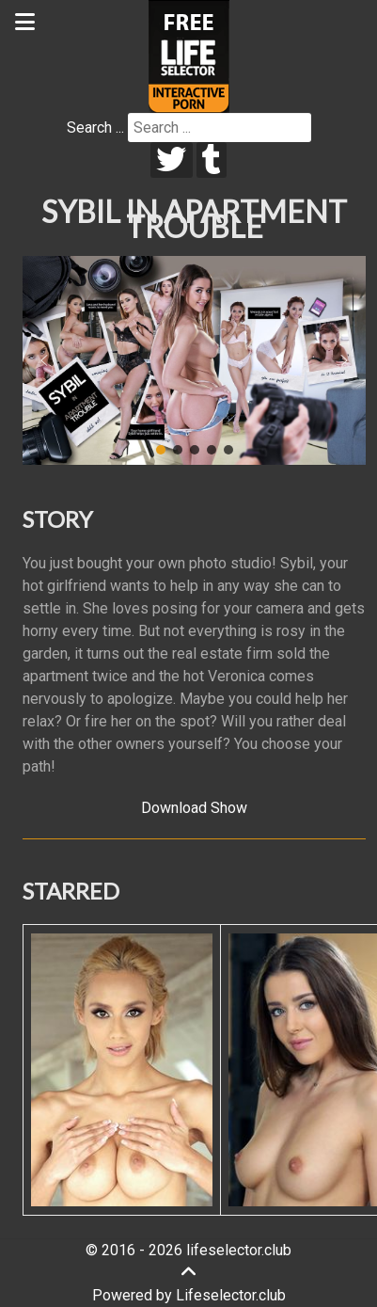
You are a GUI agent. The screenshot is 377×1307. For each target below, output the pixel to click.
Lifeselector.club (231, 1295)
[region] (194, 360)
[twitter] (171, 160)
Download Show (194, 808)
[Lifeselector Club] (189, 55)
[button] (44, 360)
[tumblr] (212, 160)
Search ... (95, 127)
